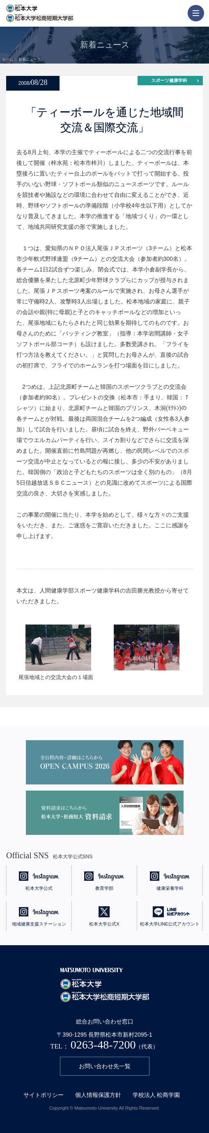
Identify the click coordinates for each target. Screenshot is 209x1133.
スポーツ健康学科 (169, 80)
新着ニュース (29, 59)
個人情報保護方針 (98, 1095)
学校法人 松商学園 (156, 1095)
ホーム (7, 59)
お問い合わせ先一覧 (105, 1066)
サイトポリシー (43, 1095)
